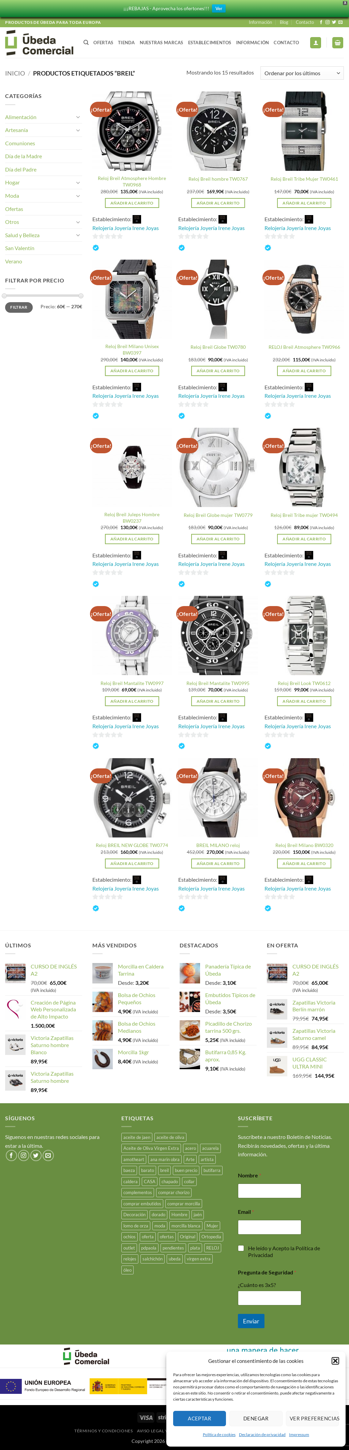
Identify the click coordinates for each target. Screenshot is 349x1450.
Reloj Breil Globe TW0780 (218, 347)
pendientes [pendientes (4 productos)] (173, 1248)
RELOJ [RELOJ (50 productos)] (212, 1248)
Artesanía (16, 130)
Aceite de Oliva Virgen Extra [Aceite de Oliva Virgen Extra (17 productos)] (151, 1148)
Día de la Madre (23, 156)
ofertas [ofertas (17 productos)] (167, 1236)
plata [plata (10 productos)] (195, 1248)
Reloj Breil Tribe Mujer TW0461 (304, 179)
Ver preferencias (314, 1418)
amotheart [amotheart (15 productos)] (133, 1159)
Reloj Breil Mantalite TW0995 (217, 683)
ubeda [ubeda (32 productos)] (175, 1258)
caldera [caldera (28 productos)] (130, 1181)
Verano (13, 261)
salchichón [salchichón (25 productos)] (152, 1258)
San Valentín (19, 248)
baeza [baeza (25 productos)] (129, 1170)
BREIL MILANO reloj (218, 845)
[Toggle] (78, 117)
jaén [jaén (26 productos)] (198, 1214)
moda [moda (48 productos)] (159, 1225)
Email (246, 1211)
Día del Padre (20, 169)
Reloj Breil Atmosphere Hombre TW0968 (132, 181)
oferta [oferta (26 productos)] (148, 1236)
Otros (12, 221)
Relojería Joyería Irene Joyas (125, 228)
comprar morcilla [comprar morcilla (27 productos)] (183, 1203)
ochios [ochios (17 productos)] (129, 1236)
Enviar (251, 1321)
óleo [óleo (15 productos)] (127, 1270)
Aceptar (199, 1418)
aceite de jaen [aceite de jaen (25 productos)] (136, 1137)
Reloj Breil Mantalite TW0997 (132, 683)
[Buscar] (86, 42)
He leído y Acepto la (284, 1251)
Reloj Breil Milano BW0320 (304, 845)
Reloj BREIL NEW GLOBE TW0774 (132, 845)
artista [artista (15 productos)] (207, 1159)
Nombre (249, 1175)
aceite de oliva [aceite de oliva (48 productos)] (170, 1137)
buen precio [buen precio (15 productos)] (186, 1170)
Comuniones (20, 143)
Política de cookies (219, 1434)
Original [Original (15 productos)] (187, 1236)
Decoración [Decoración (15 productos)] (134, 1214)
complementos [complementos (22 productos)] (137, 1192)
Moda (12, 195)
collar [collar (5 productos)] (189, 1181)
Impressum (299, 1434)
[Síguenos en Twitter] (334, 22)
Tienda (126, 42)
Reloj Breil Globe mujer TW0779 (218, 515)
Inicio (15, 73)
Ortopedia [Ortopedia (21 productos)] (211, 1236)
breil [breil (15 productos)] (164, 1170)
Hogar (12, 182)
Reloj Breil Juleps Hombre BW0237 (132, 517)
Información (260, 22)
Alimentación (20, 117)
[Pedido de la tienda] (302, 73)
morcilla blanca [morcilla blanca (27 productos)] (185, 1225)
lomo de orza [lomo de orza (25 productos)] (135, 1225)
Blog (284, 22)
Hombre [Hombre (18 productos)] (179, 1214)
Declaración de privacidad (262, 1434)
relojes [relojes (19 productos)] (129, 1258)
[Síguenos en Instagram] (327, 22)
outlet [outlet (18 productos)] (129, 1248)
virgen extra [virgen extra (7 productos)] (199, 1258)
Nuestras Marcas (161, 42)
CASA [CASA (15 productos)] (149, 1181)
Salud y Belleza (22, 235)
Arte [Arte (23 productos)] (190, 1159)
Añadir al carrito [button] (132, 203)
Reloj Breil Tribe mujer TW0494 (304, 515)
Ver (218, 8)
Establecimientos (209, 42)
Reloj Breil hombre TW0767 (218, 179)
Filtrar (19, 307)
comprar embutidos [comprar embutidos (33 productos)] (142, 1203)
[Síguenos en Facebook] (321, 22)
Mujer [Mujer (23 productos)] (212, 1225)
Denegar (256, 1418)
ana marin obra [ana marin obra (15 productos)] (165, 1159)
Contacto (305, 22)
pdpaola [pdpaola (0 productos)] (148, 1248)
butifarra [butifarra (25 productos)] (212, 1170)
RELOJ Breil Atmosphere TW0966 (304, 347)
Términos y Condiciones (103, 1430)
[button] (335, 1360)
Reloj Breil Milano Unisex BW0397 (132, 349)
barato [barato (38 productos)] (147, 1170)
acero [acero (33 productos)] (190, 1148)
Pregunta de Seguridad (267, 1272)
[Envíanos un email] (340, 22)
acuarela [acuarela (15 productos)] (210, 1148)
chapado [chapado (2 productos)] (170, 1181)
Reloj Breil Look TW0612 (304, 683)
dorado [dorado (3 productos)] (158, 1214)
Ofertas (103, 42)
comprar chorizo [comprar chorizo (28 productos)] (173, 1192)
